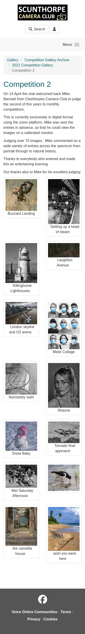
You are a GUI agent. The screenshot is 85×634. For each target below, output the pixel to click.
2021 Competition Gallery (32, 65)
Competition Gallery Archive (46, 60)
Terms (66, 612)
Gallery (12, 60)
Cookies (51, 619)
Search (36, 29)
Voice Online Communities (34, 612)
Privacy (33, 619)
